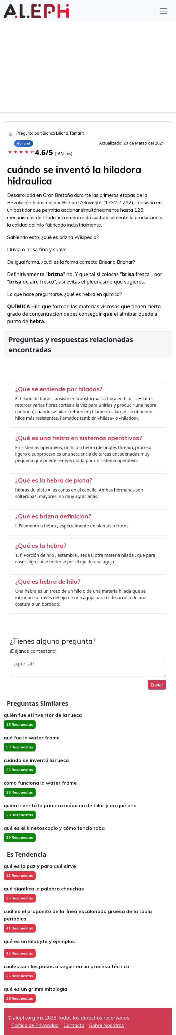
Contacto (74, 1025)
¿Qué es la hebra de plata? (53, 480)
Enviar (157, 685)
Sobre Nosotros (106, 1025)
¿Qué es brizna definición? (53, 516)
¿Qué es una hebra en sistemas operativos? (78, 438)
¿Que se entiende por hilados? (59, 389)
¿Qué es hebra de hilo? (48, 581)
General (23, 143)
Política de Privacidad (35, 1025)
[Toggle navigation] (163, 11)
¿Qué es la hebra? (41, 545)
